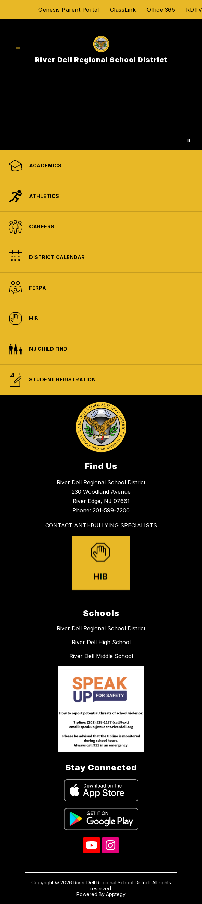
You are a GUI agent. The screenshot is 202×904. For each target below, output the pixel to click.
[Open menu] (18, 48)
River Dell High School (101, 642)
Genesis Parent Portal (68, 9)
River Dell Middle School (101, 655)
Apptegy (116, 894)
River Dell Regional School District (101, 628)
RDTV (194, 9)
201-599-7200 (111, 510)
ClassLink (123, 9)
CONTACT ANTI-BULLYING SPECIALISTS (101, 525)
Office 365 (161, 9)
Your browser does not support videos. (101, 112)
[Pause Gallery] (188, 140)
